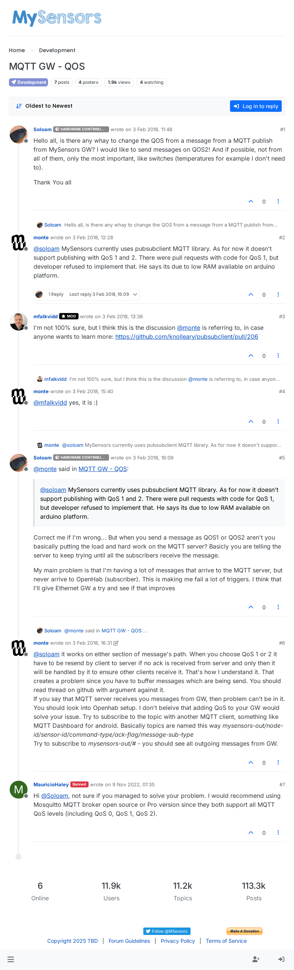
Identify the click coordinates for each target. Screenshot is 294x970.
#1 (282, 129)
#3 (282, 316)
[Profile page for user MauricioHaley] (19, 790)
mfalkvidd (45, 316)
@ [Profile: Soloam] (54, 795)
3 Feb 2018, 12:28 (93, 237)
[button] (10, 959)
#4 (282, 391)
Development (28, 82)
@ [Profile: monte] (188, 327)
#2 (282, 237)
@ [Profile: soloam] (46, 248)
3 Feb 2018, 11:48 (152, 129)
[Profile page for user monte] (19, 243)
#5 (282, 458)
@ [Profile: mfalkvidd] (50, 402)
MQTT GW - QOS (103, 469)
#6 (282, 643)
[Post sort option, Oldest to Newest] (44, 106)
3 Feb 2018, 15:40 (93, 391)
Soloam (42, 129)
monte (41, 237)
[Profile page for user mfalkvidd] (19, 322)
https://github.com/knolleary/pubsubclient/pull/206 (186, 336)
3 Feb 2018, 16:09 (153, 458)
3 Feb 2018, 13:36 (122, 316)
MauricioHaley (51, 784)
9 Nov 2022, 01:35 (133, 784)
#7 (282, 784)
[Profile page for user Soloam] (19, 134)
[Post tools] (278, 201)
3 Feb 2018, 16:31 (92, 643)
